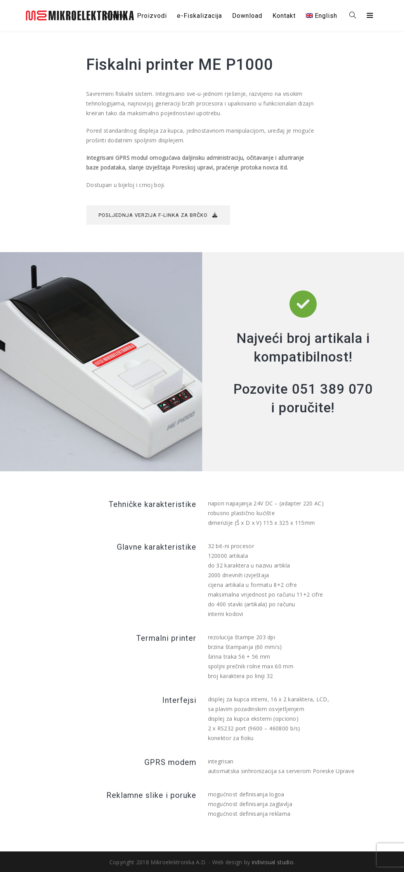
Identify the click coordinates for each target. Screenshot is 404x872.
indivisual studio (272, 862)
